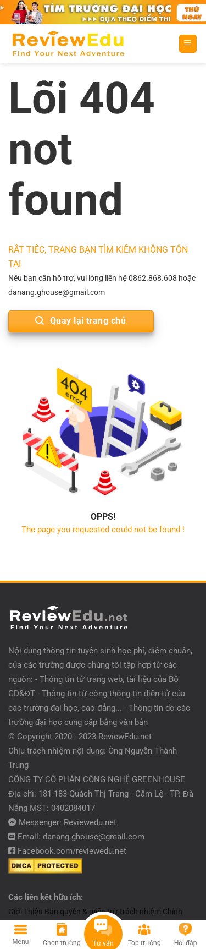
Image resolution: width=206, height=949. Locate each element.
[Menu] (188, 44)
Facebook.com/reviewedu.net (72, 851)
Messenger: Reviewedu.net (67, 822)
